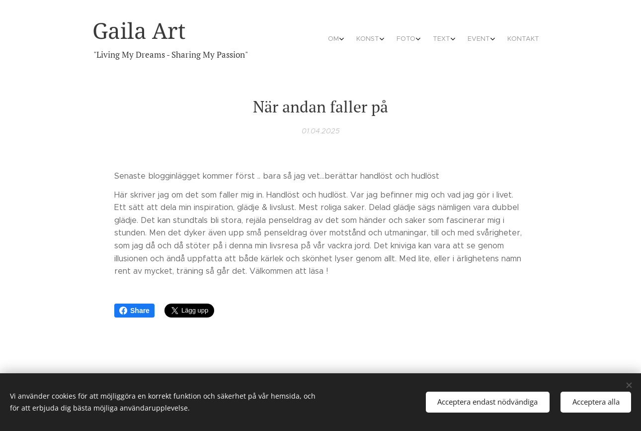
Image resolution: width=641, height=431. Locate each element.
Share (134, 311)
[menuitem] (457, 39)
